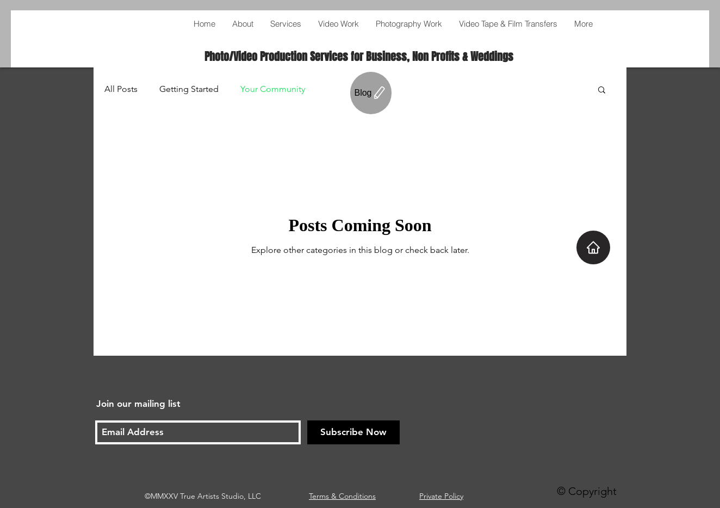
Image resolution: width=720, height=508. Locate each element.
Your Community (272, 89)
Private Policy (441, 496)
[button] (602, 90)
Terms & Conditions (342, 496)
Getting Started (189, 89)
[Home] (593, 247)
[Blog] (371, 93)
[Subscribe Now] (353, 432)
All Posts (121, 89)
